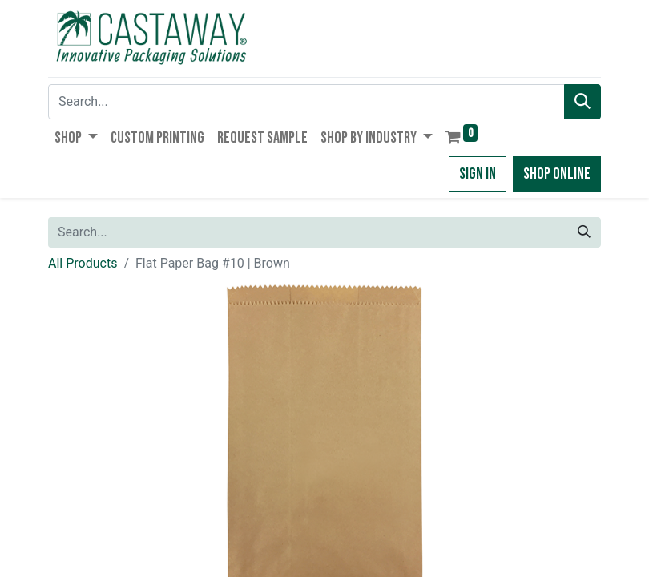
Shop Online (557, 174)
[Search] (582, 101)
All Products (82, 263)
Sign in (477, 174)
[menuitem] (157, 137)
